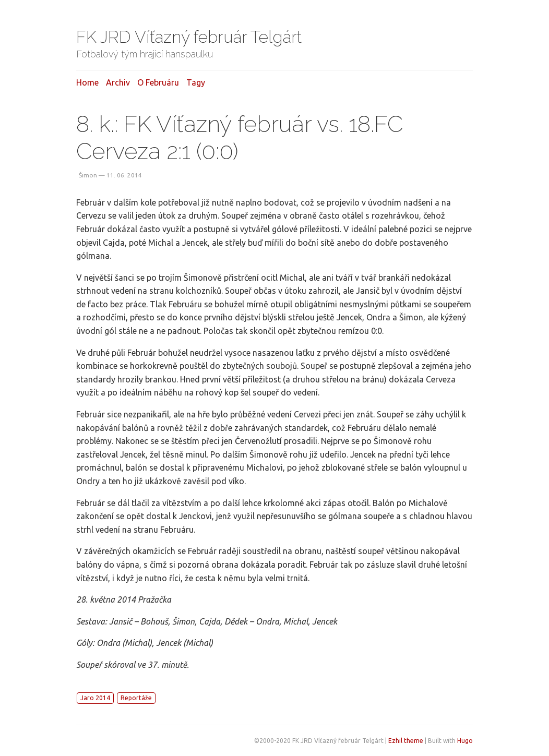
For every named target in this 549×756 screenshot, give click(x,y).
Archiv (118, 82)
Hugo (465, 740)
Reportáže (136, 697)
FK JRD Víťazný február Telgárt (189, 36)
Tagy (195, 82)
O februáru (158, 82)
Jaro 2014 (95, 697)
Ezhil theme (405, 740)
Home (87, 82)
